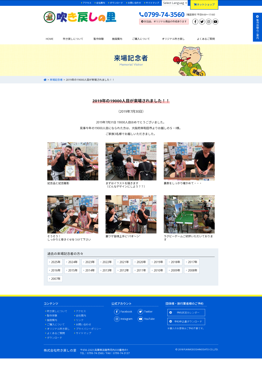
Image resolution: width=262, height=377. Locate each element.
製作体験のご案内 (257, 27)
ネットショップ (204, 4)
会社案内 (100, 2)
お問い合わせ (134, 2)
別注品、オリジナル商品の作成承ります (164, 21)
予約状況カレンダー (188, 312)
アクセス (87, 2)
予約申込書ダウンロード (188, 321)
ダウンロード (116, 2)
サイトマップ (152, 2)
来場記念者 (56, 79)
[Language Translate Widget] (175, 3)
